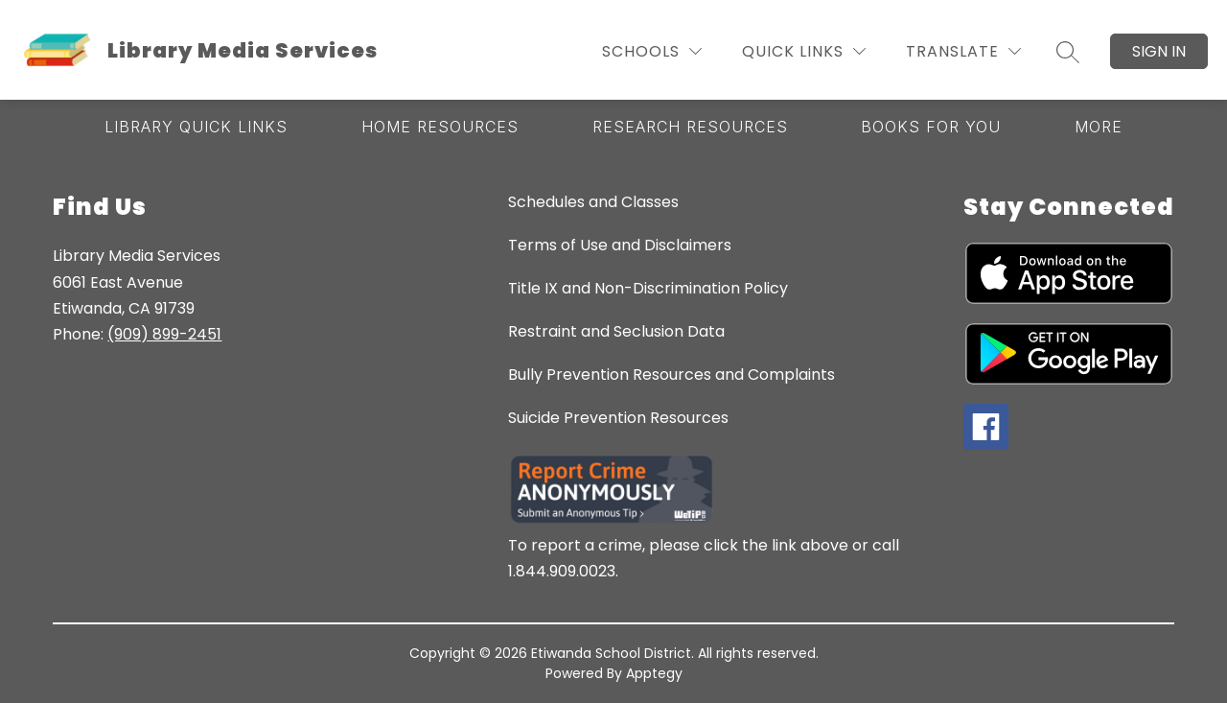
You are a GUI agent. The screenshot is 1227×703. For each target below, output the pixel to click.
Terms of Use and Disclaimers (619, 245)
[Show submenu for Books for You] (931, 126)
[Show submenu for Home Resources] (440, 126)
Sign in (1159, 51)
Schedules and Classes (593, 202)
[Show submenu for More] (1099, 126)
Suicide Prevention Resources (618, 418)
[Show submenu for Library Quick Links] (196, 126)
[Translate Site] (963, 51)
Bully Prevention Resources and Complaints (671, 374)
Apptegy (654, 673)
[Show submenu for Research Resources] (690, 126)
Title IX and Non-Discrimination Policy (648, 288)
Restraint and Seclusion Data (616, 331)
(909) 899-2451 (164, 334)
